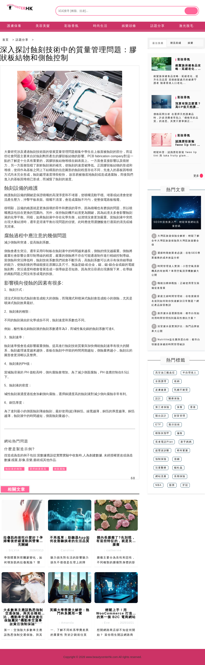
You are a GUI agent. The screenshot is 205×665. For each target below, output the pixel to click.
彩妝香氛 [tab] (71, 25)
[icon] (201, 176)
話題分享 (22, 39)
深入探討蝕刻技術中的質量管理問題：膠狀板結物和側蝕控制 (68, 54)
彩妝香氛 (183, 59)
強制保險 (161, 459)
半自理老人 (190, 372)
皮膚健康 (161, 389)
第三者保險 (162, 407)
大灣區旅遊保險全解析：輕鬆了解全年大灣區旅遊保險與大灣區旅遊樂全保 (176, 240)
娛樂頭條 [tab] (129, 25)
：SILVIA (11, 550)
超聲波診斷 (162, 450)
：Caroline (64, 550)
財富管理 (179, 415)
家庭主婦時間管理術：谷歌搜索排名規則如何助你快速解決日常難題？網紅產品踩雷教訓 (176, 300)
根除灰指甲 (162, 433)
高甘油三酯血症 (165, 372)
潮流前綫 (175, 43)
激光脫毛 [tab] (186, 25)
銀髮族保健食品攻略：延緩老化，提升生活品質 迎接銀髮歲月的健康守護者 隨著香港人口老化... (176, 79)
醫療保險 (174, 398)
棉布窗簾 (182, 450)
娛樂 (190, 43)
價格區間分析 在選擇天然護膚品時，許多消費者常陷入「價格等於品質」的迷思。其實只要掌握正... (176, 117)
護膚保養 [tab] (14, 25)
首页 (5, 39)
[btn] (191, 10)
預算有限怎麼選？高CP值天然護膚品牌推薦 (188, 107)
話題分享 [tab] (157, 25)
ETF (158, 424)
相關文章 (15, 489)
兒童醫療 (161, 467)
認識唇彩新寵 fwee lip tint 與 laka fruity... (187, 145)
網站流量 (161, 476)
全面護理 (161, 381)
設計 (158, 398)
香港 (193, 407)
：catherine (111, 550)
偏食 (180, 433)
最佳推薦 (158, 43)
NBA (158, 485)
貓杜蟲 (178, 467)
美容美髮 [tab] (43, 25)
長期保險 (179, 476)
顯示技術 (174, 424)
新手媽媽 (186, 441)
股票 (172, 485)
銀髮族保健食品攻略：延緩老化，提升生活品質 (188, 69)
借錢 (177, 459)
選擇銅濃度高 (38, 468)
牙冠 (185, 485)
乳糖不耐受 (181, 389)
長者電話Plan (164, 441)
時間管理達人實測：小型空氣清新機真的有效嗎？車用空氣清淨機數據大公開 (176, 270)
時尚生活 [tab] (100, 25)
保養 (180, 407)
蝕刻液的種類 (13, 468)
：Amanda (65, 622)
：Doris (11, 622)
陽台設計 (161, 415)
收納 (177, 381)
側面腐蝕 (59, 468)
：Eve (104, 622)
